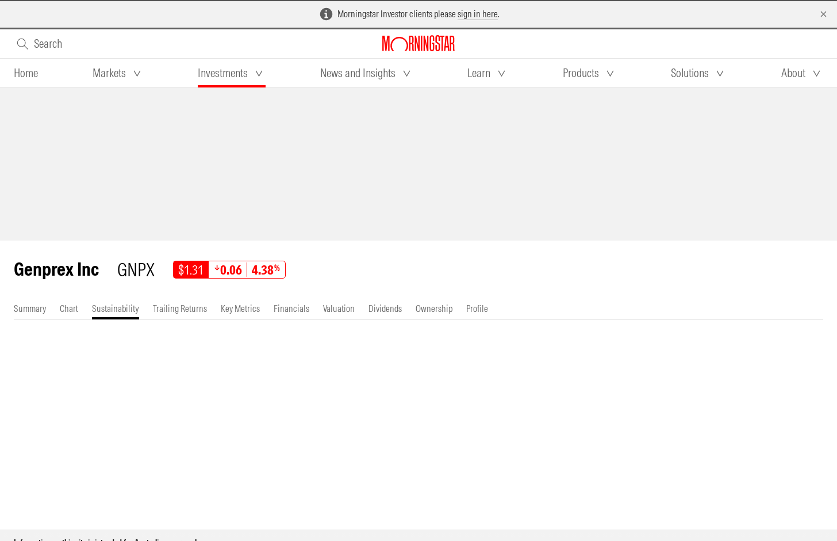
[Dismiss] (823, 14)
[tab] (26, 73)
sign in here (478, 14)
